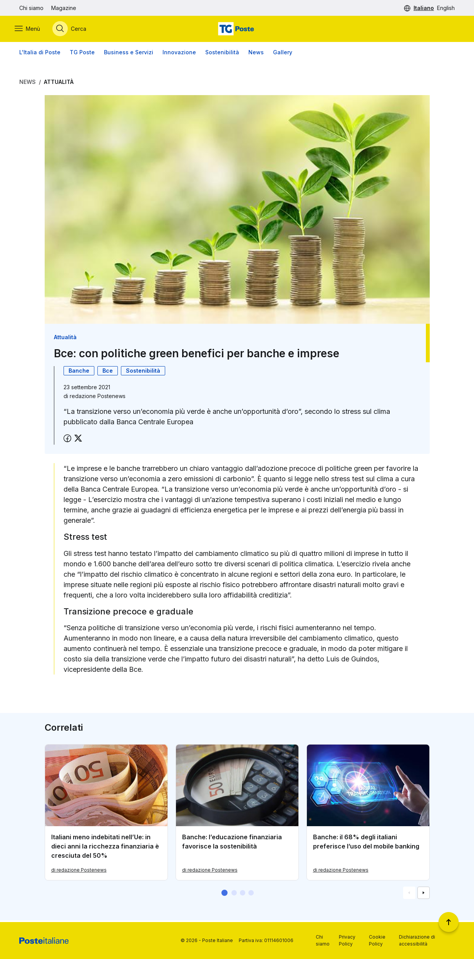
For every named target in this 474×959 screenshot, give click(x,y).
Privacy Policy (347, 940)
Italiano (424, 8)
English (446, 8)
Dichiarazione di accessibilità (417, 940)
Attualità (59, 83)
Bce (107, 372)
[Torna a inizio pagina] (449, 922)
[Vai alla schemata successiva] (423, 894)
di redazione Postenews (79, 871)
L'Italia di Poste (39, 53)
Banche (79, 372)
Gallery (282, 53)
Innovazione (179, 53)
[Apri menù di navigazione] (32, 29)
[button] (224, 894)
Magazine (63, 8)
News (256, 53)
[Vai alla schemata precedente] (409, 894)
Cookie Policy (377, 940)
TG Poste (82, 53)
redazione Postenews (98, 397)
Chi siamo (31, 8)
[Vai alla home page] (237, 29)
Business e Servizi (128, 53)
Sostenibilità (222, 53)
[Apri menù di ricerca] (74, 29)
